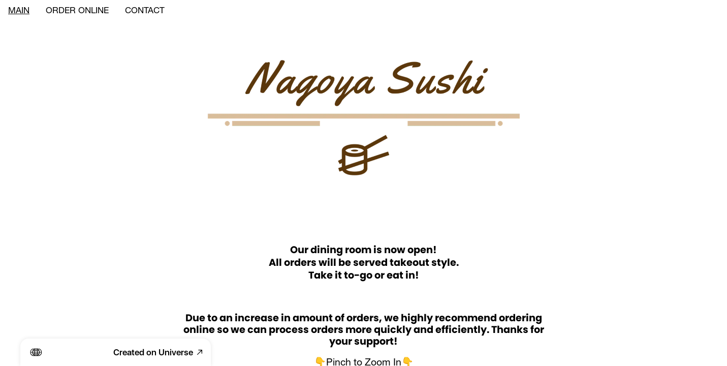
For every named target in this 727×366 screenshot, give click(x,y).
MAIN (18, 11)
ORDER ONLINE (77, 11)
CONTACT (145, 11)
